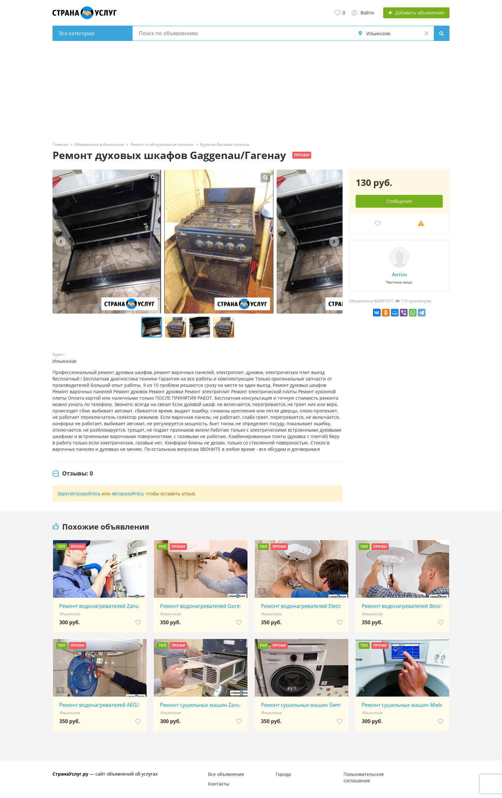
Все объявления (226, 774)
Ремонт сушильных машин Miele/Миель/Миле (404, 704)
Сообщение (399, 201)
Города (283, 774)
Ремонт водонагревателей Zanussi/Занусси (101, 606)
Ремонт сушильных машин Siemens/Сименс (303, 704)
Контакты (218, 784)
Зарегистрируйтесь (79, 494)
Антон (399, 274)
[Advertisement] (251, 89)
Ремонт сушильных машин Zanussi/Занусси (202, 704)
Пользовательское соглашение (364, 777)
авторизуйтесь (127, 494)
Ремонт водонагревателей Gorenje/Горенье (202, 606)
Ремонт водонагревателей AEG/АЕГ (101, 704)
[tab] (73, 473)
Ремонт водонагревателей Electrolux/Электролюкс (303, 606)
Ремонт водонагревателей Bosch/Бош (404, 606)
